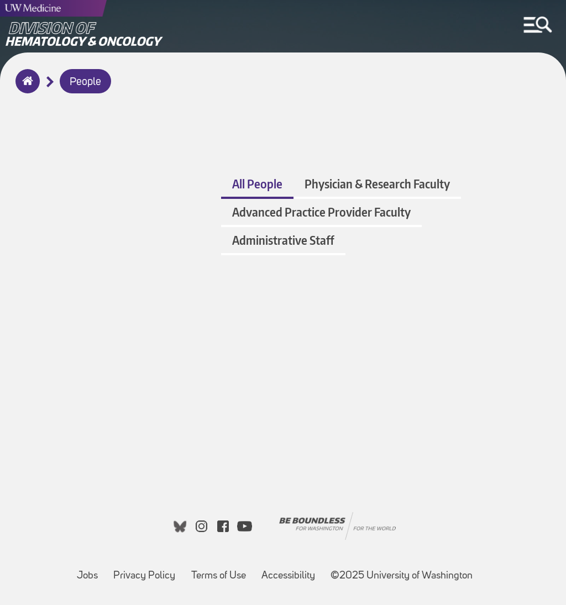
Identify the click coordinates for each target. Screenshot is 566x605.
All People (257, 183)
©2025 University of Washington (402, 576)
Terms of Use (222, 570)
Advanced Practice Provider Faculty (321, 211)
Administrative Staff (283, 240)
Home (25, 88)
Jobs (90, 570)
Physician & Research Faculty (377, 183)
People (85, 82)
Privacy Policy (147, 570)
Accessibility (291, 570)
